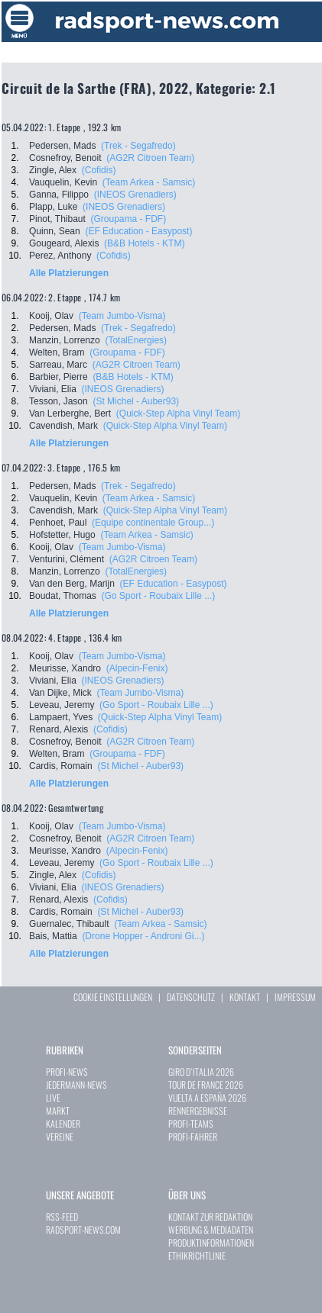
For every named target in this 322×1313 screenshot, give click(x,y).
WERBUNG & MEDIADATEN (210, 1229)
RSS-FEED (62, 1216)
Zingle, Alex (52, 170)
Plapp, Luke (53, 206)
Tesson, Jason (58, 401)
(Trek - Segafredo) (138, 145)
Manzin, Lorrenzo (64, 340)
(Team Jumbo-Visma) (122, 316)
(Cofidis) (99, 170)
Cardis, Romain (61, 766)
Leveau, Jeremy (61, 705)
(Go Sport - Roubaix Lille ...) (159, 596)
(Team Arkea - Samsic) (148, 182)
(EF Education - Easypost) (138, 231)
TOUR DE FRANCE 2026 (205, 1084)
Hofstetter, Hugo (62, 534)
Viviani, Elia (52, 389)
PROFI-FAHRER (192, 1136)
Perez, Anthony (60, 255)
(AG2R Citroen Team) (150, 158)
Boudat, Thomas (62, 596)
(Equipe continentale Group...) (153, 522)
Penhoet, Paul (57, 522)
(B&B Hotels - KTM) (144, 243)
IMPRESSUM (295, 996)
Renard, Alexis (58, 729)
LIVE (53, 1097)
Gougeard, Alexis (64, 243)
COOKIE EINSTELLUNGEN (112, 996)
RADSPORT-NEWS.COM (83, 1229)
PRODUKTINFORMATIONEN (211, 1242)
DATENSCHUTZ (191, 996)
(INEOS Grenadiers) (135, 194)
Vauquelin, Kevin (63, 182)
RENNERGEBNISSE (197, 1110)
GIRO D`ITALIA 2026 (201, 1071)
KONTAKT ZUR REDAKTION (210, 1216)
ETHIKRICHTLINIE (197, 1255)
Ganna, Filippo (59, 194)
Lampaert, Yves (61, 717)
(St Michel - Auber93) (136, 401)
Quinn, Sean (54, 231)
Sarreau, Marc (58, 364)
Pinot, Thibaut (57, 219)
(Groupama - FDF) (129, 219)
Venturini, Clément (66, 559)
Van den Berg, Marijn (72, 583)
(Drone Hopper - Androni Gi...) (143, 936)
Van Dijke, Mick (60, 692)
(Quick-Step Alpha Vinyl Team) (178, 413)
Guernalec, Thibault (69, 924)
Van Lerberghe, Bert (70, 413)
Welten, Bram (56, 352)
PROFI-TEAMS (190, 1123)
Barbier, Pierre (58, 377)
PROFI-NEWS (67, 1071)
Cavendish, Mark (63, 425)
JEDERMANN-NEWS (76, 1084)
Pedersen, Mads (62, 145)
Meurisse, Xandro (65, 668)
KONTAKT (244, 996)
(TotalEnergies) (136, 340)
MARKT (58, 1110)
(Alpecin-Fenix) (137, 668)
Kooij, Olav (51, 316)
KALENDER (63, 1123)
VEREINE (59, 1136)
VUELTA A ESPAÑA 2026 (207, 1097)
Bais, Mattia (53, 936)
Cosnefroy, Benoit (65, 158)
